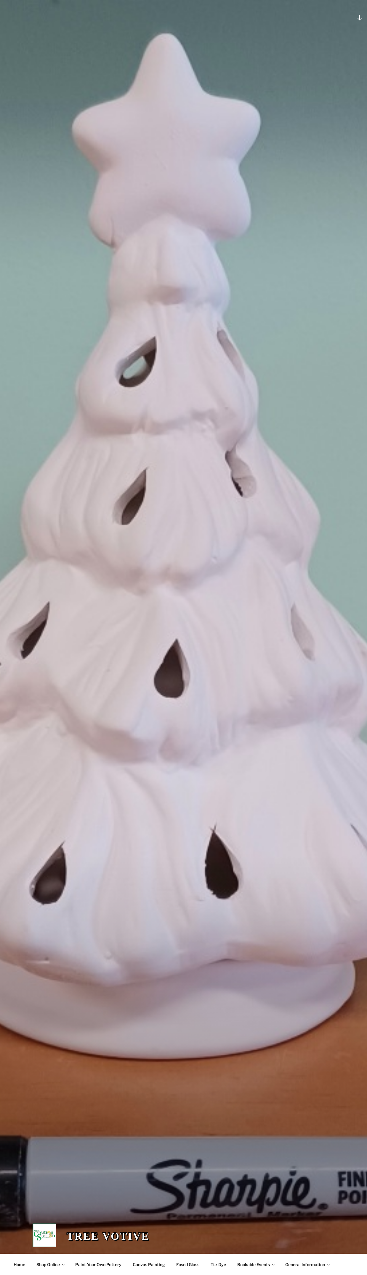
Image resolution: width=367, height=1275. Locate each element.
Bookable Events (256, 1264)
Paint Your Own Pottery (98, 1264)
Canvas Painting (149, 1264)
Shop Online (50, 1264)
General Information (308, 1264)
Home (19, 1264)
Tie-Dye (218, 1264)
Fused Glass (187, 1264)
